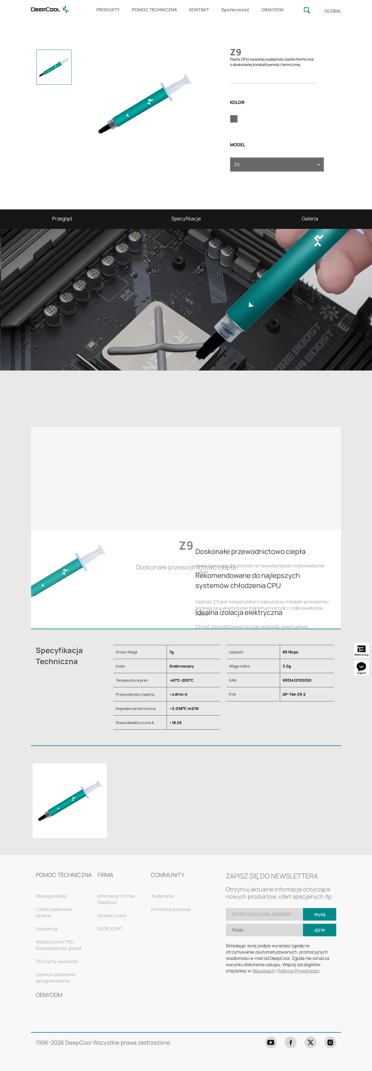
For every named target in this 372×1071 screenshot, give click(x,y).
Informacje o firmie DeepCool (116, 899)
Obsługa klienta (51, 896)
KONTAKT (199, 10)
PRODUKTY (108, 10)
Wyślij (319, 914)
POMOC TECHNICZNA (154, 10)
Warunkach (263, 971)
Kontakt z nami (112, 915)
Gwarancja (46, 929)
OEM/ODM (273, 10)
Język (319, 930)
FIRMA (105, 875)
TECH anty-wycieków (57, 961)
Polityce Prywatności (298, 971)
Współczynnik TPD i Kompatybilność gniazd (58, 945)
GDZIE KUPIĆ (110, 929)
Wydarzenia (162, 896)
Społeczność (235, 10)
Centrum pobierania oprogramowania (55, 977)
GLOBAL (332, 11)
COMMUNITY (167, 875)
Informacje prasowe (170, 909)
